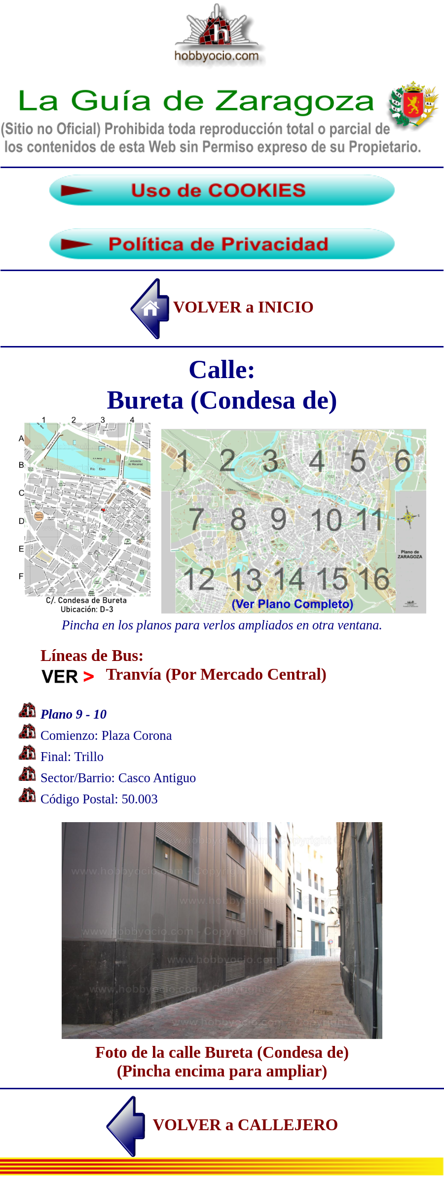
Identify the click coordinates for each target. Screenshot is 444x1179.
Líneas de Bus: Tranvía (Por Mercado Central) (183, 664)
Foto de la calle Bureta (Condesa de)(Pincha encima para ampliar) (222, 1052)
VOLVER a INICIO (222, 307)
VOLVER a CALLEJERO (222, 1124)
